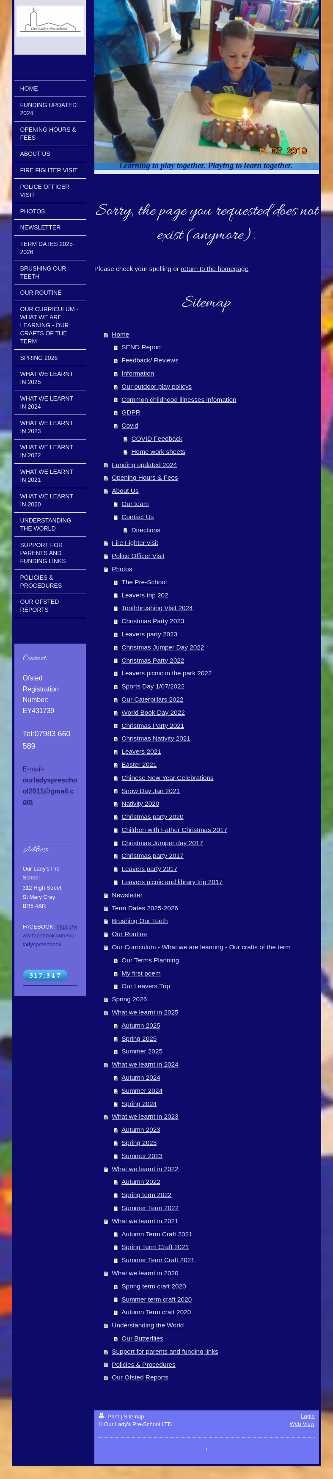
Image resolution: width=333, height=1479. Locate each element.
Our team (135, 503)
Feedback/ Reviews (149, 360)
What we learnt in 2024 (145, 1064)
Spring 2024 (139, 1103)
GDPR (130, 412)
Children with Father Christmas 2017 (174, 829)
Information (137, 373)
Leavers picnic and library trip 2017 (172, 881)
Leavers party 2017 (149, 868)
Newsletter (127, 894)
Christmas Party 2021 (152, 725)
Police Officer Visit (138, 555)
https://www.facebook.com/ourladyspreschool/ (50, 935)
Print (110, 1416)
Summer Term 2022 (150, 1207)
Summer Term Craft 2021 (158, 1259)
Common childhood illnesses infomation (178, 399)
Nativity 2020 (140, 803)
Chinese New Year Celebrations (167, 777)
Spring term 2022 (146, 1194)
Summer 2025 (141, 1051)
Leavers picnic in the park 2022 (166, 673)
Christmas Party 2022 (152, 660)
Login (307, 1416)
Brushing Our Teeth (140, 920)
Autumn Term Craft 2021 (156, 1234)
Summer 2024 (141, 1090)
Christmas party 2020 (152, 816)
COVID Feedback (156, 438)
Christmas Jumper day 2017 (162, 842)
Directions (145, 530)
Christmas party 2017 (152, 855)
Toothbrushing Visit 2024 (157, 607)
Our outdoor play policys (156, 386)
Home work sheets (158, 451)
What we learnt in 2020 (145, 1273)
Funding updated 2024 (144, 464)
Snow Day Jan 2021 (150, 790)
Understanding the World (148, 1325)
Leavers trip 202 (144, 595)
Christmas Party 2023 (152, 621)
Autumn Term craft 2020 (156, 1312)
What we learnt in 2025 (145, 1012)
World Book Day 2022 (152, 712)
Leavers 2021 (141, 751)
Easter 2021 (139, 764)
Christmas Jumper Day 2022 (162, 647)
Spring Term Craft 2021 (155, 1246)
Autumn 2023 (140, 1129)
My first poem (140, 973)
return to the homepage (214, 268)
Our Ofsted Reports (140, 1377)
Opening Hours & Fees (145, 477)
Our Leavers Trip (145, 986)
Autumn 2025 (140, 1025)
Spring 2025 (139, 1038)
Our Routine (129, 933)
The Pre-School (144, 582)
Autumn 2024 (140, 1077)
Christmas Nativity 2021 (155, 738)
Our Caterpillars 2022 (152, 699)
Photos (122, 568)
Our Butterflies (142, 1338)
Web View (302, 1424)
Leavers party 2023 (149, 634)
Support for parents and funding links (165, 1351)
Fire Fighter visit (135, 542)
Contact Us (137, 516)
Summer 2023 (141, 1155)
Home (120, 334)
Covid (129, 425)
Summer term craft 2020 (156, 1299)
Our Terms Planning (150, 960)
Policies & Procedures (144, 1364)
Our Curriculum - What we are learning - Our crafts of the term (201, 947)
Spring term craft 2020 (153, 1286)
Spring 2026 (129, 999)
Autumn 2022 (140, 1181)
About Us (125, 490)
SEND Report (141, 347)
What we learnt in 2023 (145, 1116)
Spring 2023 (139, 1142)
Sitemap (134, 1416)
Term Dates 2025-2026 (145, 908)
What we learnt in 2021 (145, 1221)
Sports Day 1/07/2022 (152, 686)
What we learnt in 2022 (145, 1168)
